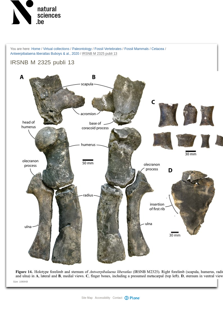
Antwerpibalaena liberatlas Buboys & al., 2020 (44, 54)
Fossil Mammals (136, 49)
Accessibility (102, 297)
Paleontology (82, 49)
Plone (132, 297)
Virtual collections (56, 49)
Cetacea (158, 49)
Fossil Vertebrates (107, 49)
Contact (117, 297)
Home (35, 49)
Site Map (87, 297)
